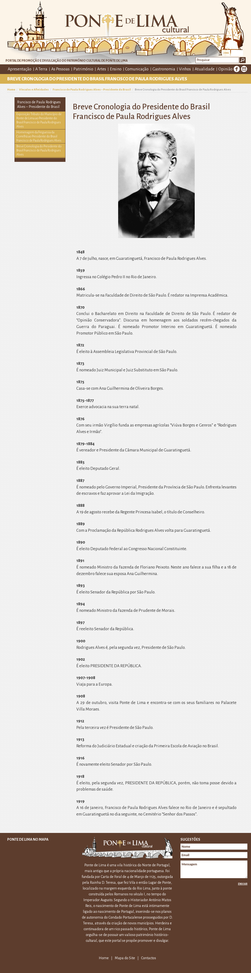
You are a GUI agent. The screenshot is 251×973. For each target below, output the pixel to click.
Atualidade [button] (205, 69)
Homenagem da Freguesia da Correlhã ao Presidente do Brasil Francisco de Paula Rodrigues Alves (38, 136)
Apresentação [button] (19, 69)
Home (11, 89)
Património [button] (83, 69)
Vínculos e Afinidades (34, 89)
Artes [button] (101, 69)
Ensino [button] (116, 69)
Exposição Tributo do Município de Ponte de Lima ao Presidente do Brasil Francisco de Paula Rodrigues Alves (39, 120)
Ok (242, 60)
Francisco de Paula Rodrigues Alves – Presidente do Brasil (92, 89)
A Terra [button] (41, 69)
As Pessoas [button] (60, 69)
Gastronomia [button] (163, 69)
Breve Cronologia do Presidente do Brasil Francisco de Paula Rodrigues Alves (39, 150)
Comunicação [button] (137, 69)
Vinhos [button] (185, 69)
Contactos (148, 958)
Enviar (242, 883)
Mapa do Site (125, 958)
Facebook (237, 69)
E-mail (244, 69)
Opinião (225, 69)
